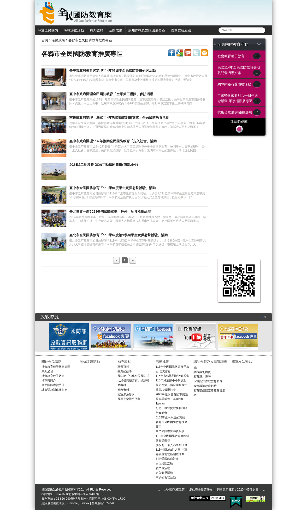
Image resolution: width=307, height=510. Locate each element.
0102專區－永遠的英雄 (170, 417)
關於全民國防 (48, 30)
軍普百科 (123, 366)
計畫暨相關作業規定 (54, 390)
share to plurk (187, 52)
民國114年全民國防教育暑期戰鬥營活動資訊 (239, 70)
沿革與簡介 (48, 380)
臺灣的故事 (125, 371)
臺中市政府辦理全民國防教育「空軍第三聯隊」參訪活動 (111, 94)
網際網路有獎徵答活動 (239, 84)
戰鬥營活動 (163, 468)
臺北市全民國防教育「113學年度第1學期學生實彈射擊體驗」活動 (118, 235)
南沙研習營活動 (166, 477)
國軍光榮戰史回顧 (129, 399)
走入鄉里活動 (164, 472)
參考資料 (123, 390)
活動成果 (115, 30)
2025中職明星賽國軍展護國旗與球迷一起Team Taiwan (172, 399)
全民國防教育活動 (239, 44)
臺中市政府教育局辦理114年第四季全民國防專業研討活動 (112, 70)
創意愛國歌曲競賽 (167, 458)
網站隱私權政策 (175, 489)
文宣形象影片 (126, 394)
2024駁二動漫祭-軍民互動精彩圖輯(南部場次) (103, 164)
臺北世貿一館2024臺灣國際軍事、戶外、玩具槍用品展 (110, 211)
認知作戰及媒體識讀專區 (146, 30)
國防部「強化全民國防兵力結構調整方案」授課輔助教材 (133, 380)
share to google (179, 52)
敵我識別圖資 (202, 372)
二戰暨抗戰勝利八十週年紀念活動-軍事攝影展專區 (239, 99)
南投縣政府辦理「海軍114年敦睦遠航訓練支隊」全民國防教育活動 (119, 117)
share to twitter (196, 52)
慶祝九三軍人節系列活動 (171, 445)
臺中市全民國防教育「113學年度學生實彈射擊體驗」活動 (112, 188)
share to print (204, 52)
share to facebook (171, 52)
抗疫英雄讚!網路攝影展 (239, 112)
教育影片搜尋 (202, 376)
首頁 (44, 40)
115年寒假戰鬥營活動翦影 (172, 376)
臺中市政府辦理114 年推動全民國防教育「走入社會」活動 (113, 141)
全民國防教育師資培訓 (170, 431)
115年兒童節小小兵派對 (171, 380)
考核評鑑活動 (74, 30)
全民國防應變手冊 (53, 385)
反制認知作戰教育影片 (208, 381)
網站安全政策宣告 (200, 489)
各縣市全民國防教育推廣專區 (90, 40)
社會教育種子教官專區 (55, 366)
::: (215, 43)
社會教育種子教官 (239, 56)
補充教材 (96, 30)
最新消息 (47, 371)
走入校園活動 (164, 463)
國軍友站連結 (181, 30)
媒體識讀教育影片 (205, 386)
